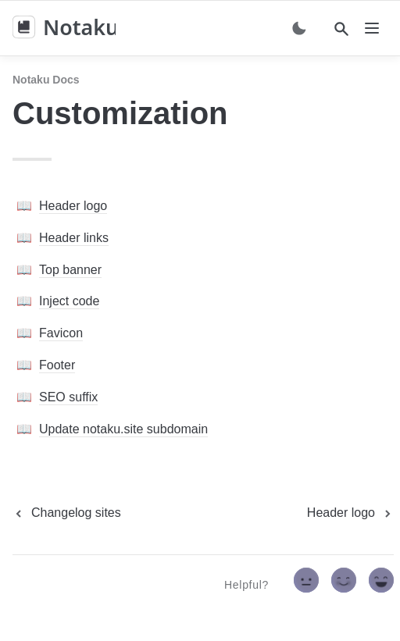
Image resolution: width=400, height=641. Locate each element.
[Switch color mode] (299, 28)
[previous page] (66, 513)
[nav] (372, 28)
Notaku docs (46, 79)
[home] (64, 28)
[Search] (341, 29)
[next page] (350, 513)
